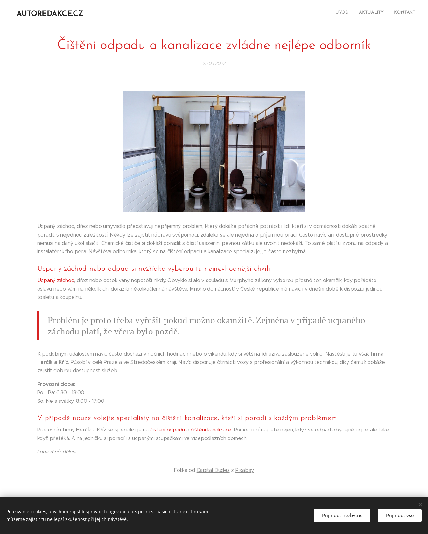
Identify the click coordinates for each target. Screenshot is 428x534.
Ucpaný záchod (55, 280)
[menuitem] (396, 13)
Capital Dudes (213, 470)
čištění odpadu (167, 430)
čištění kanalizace (211, 430)
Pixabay (244, 470)
